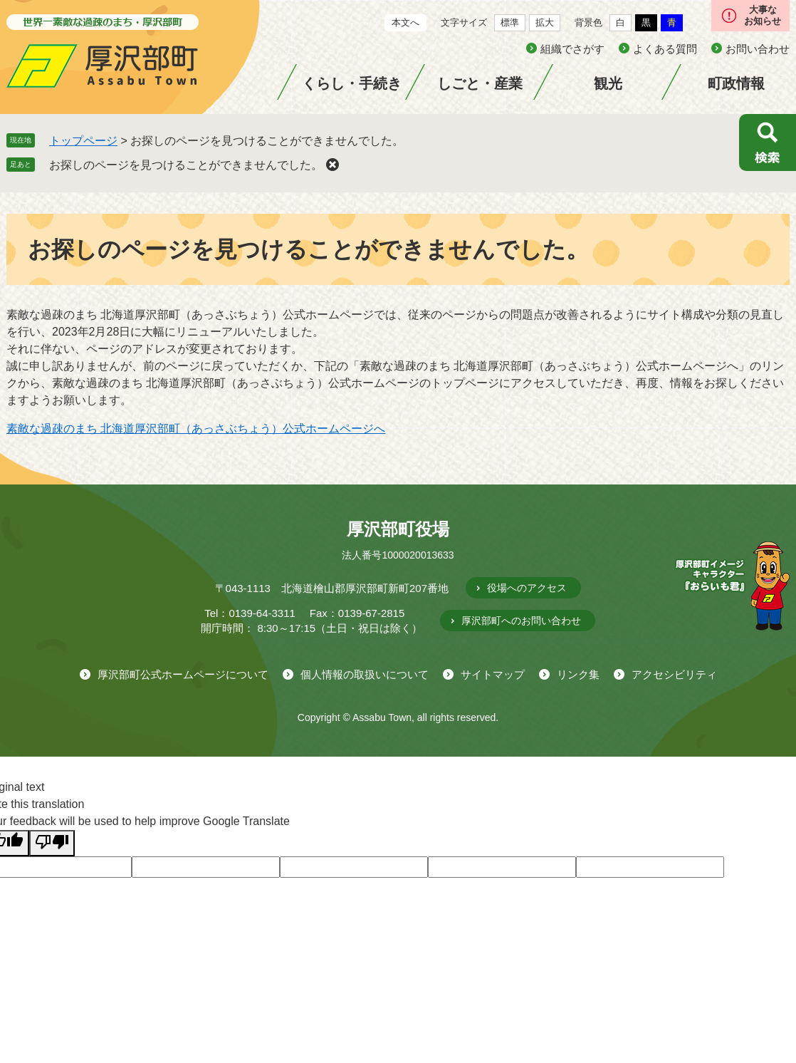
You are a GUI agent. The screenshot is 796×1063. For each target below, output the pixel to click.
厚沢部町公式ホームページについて (183, 674)
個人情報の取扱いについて (364, 674)
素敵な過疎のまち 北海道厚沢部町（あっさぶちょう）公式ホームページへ (195, 428)
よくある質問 (665, 49)
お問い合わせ (758, 49)
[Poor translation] (52, 843)
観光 (608, 83)
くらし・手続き (352, 83)
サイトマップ (493, 674)
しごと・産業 (480, 83)
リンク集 (578, 674)
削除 (332, 164)
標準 (510, 22)
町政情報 (736, 83)
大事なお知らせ (762, 15)
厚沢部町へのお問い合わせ (521, 620)
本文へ (405, 22)
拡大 (544, 22)
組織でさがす (572, 49)
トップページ (83, 141)
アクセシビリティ (674, 674)
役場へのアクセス (527, 587)
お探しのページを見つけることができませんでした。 (186, 165)
